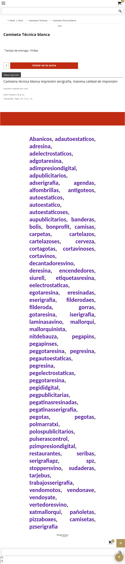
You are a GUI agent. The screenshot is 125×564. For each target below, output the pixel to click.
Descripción (11, 75)
